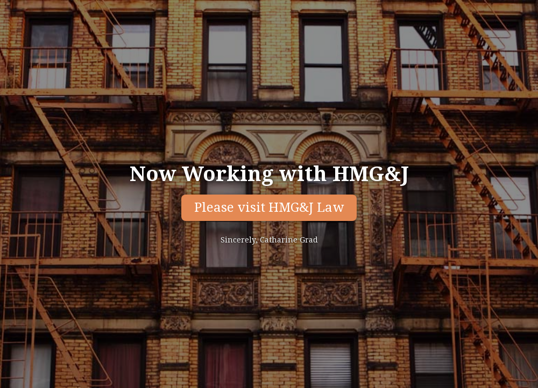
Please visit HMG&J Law (269, 207)
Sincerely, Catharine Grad (269, 239)
